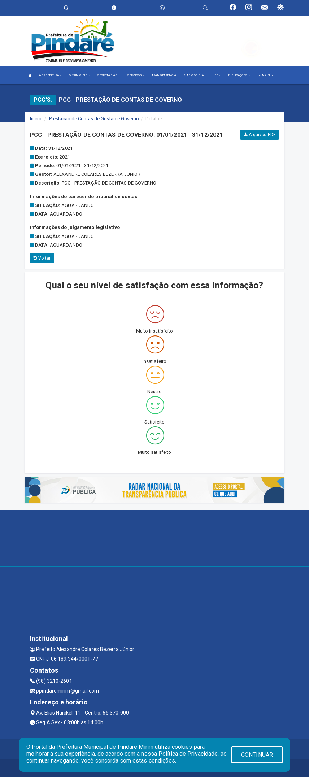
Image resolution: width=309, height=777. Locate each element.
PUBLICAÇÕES (239, 75)
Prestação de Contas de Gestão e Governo (94, 118)
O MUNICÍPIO (79, 75)
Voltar (42, 258)
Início (36, 118)
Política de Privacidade (188, 753)
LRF (217, 75)
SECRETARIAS (108, 75)
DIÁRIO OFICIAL (194, 75)
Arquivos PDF (259, 134)
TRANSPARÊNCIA (164, 75)
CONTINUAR (257, 754)
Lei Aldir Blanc (265, 75)
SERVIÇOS (135, 75)
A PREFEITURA (50, 75)
